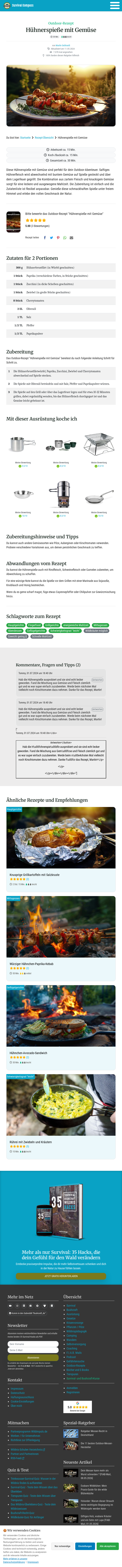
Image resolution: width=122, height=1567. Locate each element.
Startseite (25, 137)
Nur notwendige (62, 1546)
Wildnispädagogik (77, 1331)
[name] (33, 1344)
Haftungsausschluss (22, 1397)
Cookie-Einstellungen (22, 1401)
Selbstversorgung (76, 1344)
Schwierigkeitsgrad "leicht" (65, 630)
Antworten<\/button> (61, 758)
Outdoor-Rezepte (76, 1365)
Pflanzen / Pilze (75, 1327)
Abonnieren (33, 1357)
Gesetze (71, 1318)
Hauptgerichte (16, 625)
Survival (71, 1305)
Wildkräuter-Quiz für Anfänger (27, 1517)
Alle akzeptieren (108, 1546)
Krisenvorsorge (75, 1322)
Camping (72, 1335)
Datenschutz (18, 1393)
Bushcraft (72, 1309)
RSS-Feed (16, 1458)
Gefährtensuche (75, 1361)
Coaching (72, 1348)
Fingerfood (34, 625)
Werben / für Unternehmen (25, 1435)
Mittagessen (100, 625)
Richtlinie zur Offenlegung (25, 1440)
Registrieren (73, 1392)
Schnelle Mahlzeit (42, 636)
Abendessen (15, 630)
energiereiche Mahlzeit (75, 625)
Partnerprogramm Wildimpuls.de (29, 1431)
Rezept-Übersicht (44, 137)
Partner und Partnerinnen (25, 1454)
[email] (33, 1350)
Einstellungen (85, 1546)
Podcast (71, 1357)
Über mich (16, 1405)
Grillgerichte (52, 625)
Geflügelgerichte (36, 630)
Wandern (72, 1340)
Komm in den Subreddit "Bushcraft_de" (27, 1313)
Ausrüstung (73, 1314)
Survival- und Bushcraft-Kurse (83, 1378)
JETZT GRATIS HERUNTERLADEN (61, 1276)
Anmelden (72, 1388)
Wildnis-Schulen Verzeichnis (26, 1449)
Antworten (97, 679)
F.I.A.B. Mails (74, 1352)
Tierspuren (72, 1374)
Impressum (17, 1388)
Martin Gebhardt (63, 45)
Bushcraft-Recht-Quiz (22, 1513)
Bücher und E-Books (78, 1370)
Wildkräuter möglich (96, 630)
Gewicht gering (17, 636)
